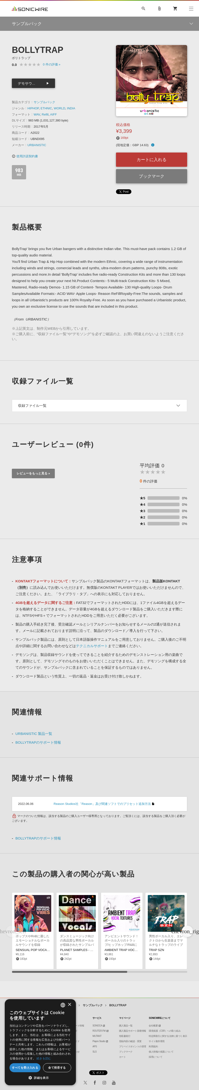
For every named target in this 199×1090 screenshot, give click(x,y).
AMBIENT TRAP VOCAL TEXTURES (130, 950)
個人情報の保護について (161, 1051)
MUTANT (97, 1036)
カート (122, 1057)
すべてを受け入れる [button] (25, 1068)
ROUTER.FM (99, 1031)
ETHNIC (46, 108)
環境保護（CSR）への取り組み (164, 1031)
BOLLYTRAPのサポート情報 (38, 742)
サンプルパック (44, 102)
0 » (51, 64)
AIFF (53, 114)
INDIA (71, 108)
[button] (187, 931)
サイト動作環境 (157, 1041)
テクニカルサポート (92, 646)
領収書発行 (124, 1036)
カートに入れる (152, 159)
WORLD (59, 108)
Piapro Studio (99, 1041)
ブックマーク (151, 176)
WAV (37, 114)
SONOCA (97, 1025)
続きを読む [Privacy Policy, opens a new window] (44, 1058)
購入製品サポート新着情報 (132, 1031)
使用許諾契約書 (25, 156)
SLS (95, 1051)
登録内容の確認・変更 (130, 1041)
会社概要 (153, 1025)
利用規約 (153, 1046)
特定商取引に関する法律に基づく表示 (168, 1036)
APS (95, 1046)
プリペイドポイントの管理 (132, 1046)
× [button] (69, 1005)
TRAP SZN (156, 950)
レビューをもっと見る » (33, 473)
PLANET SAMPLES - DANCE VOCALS (87, 950)
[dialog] (40, 1042)
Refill (45, 114)
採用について (155, 1057)
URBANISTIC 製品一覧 (33, 734)
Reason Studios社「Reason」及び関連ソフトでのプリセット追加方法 (102, 804)
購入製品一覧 (126, 1025)
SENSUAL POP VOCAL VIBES (37, 950)
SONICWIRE (30, 9)
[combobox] (62, 1005)
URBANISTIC (37, 145)
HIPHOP (33, 108)
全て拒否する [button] (57, 1068)
